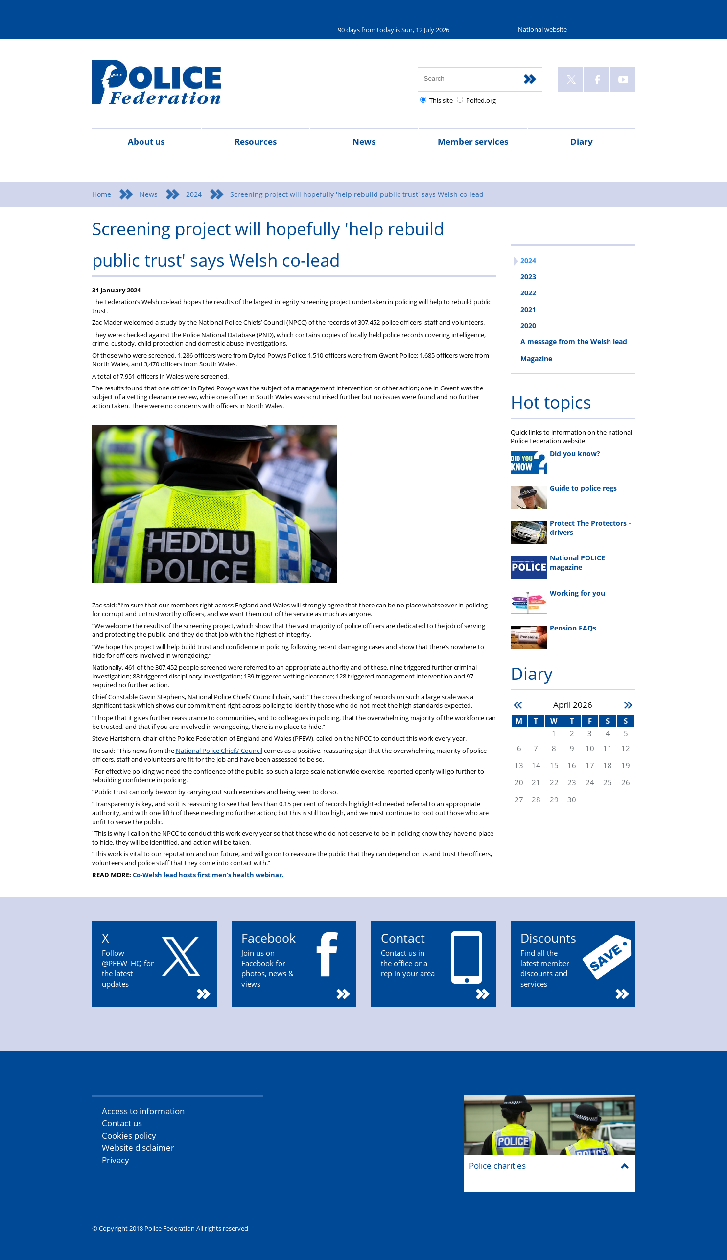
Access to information (143, 1110)
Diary (581, 141)
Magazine (536, 358)
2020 (528, 325)
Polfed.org (481, 100)
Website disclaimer (138, 1147)
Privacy (115, 1159)
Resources (256, 141)
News (363, 141)
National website (542, 29)
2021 (528, 309)
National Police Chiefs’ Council (219, 750)
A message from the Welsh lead (573, 341)
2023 (528, 276)
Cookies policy (129, 1135)
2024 (194, 194)
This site (441, 100)
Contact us (122, 1123)
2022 (528, 292)
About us (146, 141)
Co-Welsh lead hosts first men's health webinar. (208, 875)
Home (101, 194)
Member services (473, 141)
